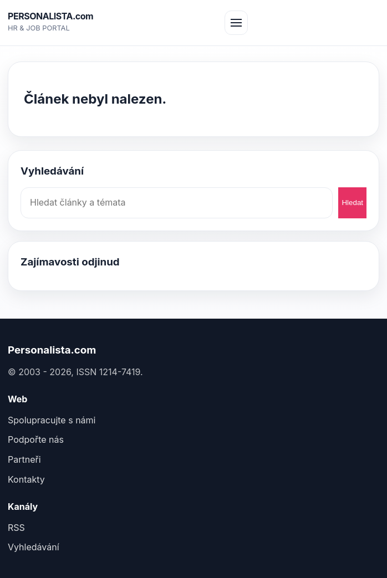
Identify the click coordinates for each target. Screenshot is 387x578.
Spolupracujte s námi (51, 420)
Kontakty (26, 479)
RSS (16, 527)
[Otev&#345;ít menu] (236, 23)
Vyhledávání (33, 547)
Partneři (24, 459)
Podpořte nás (36, 439)
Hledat (352, 202)
